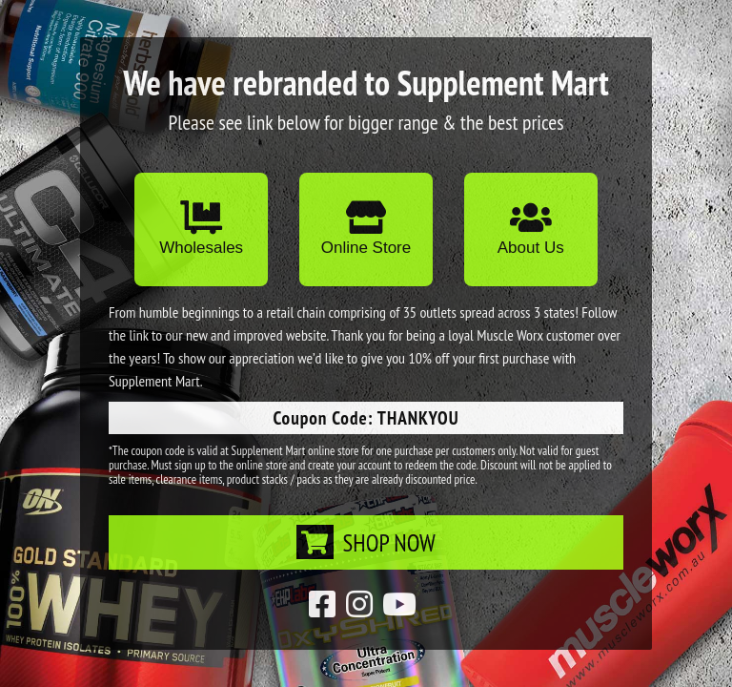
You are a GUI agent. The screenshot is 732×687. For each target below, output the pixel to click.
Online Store (366, 228)
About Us (531, 228)
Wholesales (201, 228)
